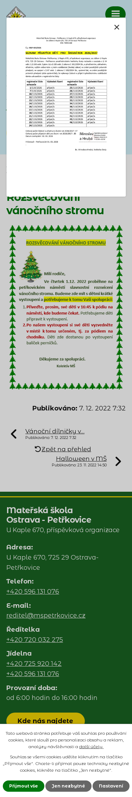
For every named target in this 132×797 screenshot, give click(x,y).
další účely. (91, 746)
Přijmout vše (23, 786)
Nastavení (111, 786)
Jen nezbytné (68, 786)
